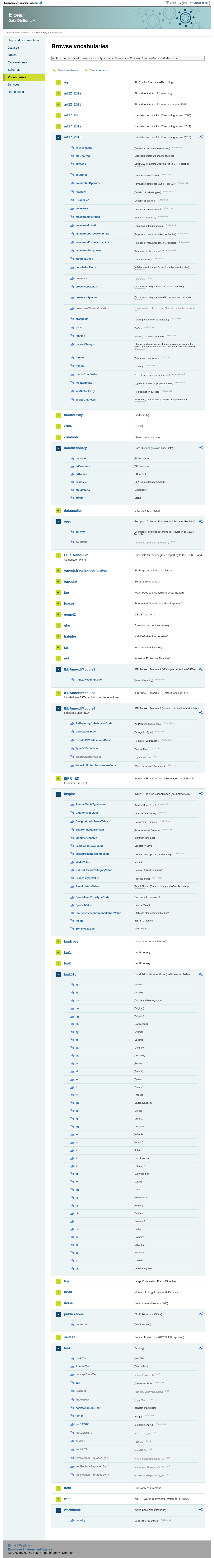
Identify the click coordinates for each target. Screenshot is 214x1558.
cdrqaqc (80, 163)
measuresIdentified (87, 216)
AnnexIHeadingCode (88, 679)
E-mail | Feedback (20, 1545)
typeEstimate (83, 382)
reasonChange (84, 344)
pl (76, 1205)
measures (81, 208)
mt (77, 1189)
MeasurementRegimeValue (92, 853)
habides (70, 636)
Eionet (24, 32)
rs (76, 1229)
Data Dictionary (39, 32)
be (77, 1008)
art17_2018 (72, 137)
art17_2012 (72, 126)
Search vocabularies (68, 70)
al (76, 984)
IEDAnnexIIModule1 (79, 669)
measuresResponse (88, 250)
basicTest (81, 1358)
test (67, 1348)
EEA (24, 3)
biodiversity (73, 415)
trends (79, 365)
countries (81, 174)
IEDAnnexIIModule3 (79, 693)
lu (76, 1173)
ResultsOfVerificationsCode (93, 740)
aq (66, 82)
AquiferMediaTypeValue (90, 804)
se (76, 1237)
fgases (69, 603)
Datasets (14, 47)
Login (173, 2)
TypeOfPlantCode (86, 748)
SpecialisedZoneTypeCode (92, 897)
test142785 (82, 1424)
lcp (66, 1281)
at (76, 992)
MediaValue (82, 862)
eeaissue (81, 482)
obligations (82, 490)
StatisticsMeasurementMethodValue (98, 913)
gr (76, 1110)
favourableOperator (87, 183)
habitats (80, 191)
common (71, 437)
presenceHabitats (86, 286)
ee (76, 1063)
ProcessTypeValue (87, 878)
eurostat (70, 581)
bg (77, 1016)
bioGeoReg (82, 156)
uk (77, 1268)
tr (76, 1260)
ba (77, 1000)
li (76, 1158)
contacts (81, 458)
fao (66, 592)
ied (66, 658)
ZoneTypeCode (84, 928)
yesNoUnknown (85, 399)
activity (80, 531)
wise (67, 1499)
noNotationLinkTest (87, 1407)
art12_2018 (72, 104)
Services (13, 84)
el (76, 1071)
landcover (72, 941)
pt (76, 1213)
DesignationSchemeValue (91, 821)
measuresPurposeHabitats (92, 233)
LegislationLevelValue (89, 845)
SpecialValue (83, 905)
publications (74, 1314)
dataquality (73, 510)
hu (77, 1126)
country (80, 1520)
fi (76, 1087)
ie (76, 1134)
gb (77, 1102)
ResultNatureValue (87, 886)
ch (77, 1024)
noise (68, 1303)
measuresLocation (87, 225)
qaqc (78, 327)
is (76, 1142)
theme (79, 920)
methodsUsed (84, 258)
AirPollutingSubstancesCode (93, 723)
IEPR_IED (71, 778)
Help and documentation (24, 40)
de (77, 1047)
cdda (68, 426)
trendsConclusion (86, 374)
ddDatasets (82, 466)
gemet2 (70, 614)
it (76, 1150)
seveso (69, 1337)
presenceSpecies (86, 297)
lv (76, 1181)
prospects (81, 318)
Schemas (14, 69)
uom (67, 1488)
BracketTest (82, 1366)
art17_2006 (72, 115)
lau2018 (70, 974)
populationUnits (85, 267)
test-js (79, 1415)
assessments (83, 147)
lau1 (67, 952)
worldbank (72, 1510)
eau (77, 1382)
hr (76, 1118)
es (76, 1079)
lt (76, 1166)
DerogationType (85, 731)
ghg (67, 625)
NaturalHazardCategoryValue (93, 870)
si (76, 1245)
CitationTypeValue (86, 812)
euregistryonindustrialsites (85, 570)
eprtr (67, 521)
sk (76, 1252)
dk (77, 1055)
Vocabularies (17, 77)
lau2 (67, 963)
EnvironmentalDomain (89, 829)
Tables (12, 55)
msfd (68, 1292)
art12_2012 (72, 93)
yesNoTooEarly (85, 391)
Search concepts (99, 70)
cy (76, 1032)
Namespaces (16, 91)
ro (76, 1221)
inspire (69, 794)
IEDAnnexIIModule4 (79, 708)
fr (76, 1095)
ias (66, 647)
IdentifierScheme (86, 838)
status (79, 497)
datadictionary (75, 448)
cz (76, 1039)
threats (79, 357)
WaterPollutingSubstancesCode (95, 765)
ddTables (81, 474)
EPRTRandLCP (76, 555)
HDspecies (82, 200)
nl (76, 1197)
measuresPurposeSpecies (92, 242)
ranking (80, 335)
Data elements (17, 62)
